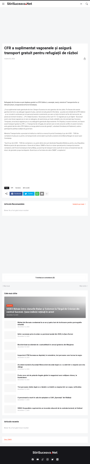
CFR (12, 188)
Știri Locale (26, 188)
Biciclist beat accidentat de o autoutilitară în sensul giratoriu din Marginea (46, 345)
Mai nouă (7, 286)
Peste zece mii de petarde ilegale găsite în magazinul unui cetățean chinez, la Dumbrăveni (47, 376)
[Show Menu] (3, 4)
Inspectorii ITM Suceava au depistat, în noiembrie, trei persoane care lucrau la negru (50, 355)
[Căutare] (87, 4)
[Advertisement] (45, 25)
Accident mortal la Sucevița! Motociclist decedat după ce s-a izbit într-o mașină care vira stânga (51, 366)
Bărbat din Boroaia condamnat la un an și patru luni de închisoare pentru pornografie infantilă (50, 323)
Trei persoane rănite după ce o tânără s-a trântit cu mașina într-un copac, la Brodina (49, 387)
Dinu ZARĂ (8, 439)
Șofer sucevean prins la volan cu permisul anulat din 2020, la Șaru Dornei (45, 334)
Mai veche (83, 286)
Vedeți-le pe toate (78, 204)
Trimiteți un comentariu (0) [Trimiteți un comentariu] (45, 278)
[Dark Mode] (82, 4)
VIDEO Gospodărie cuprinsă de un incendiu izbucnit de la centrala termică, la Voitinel (50, 408)
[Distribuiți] (84, 59)
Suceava (18, 188)
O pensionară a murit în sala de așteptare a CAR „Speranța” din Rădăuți (44, 398)
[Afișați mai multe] (47, 194)
